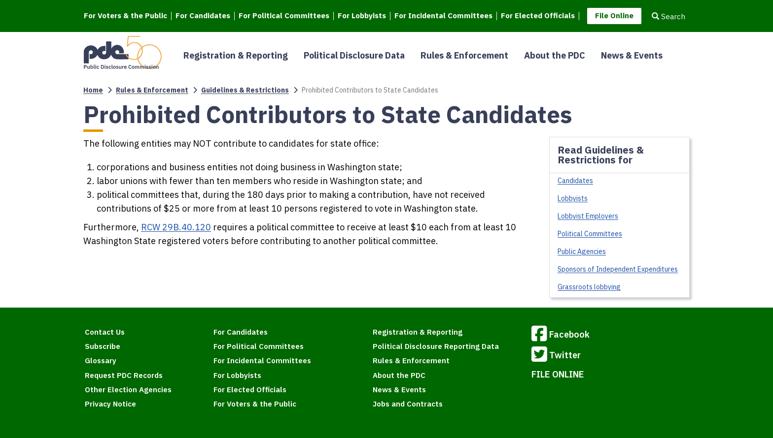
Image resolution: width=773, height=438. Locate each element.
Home (93, 90)
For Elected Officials (538, 16)
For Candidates (203, 16)
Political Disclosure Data (354, 55)
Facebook (560, 335)
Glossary (100, 360)
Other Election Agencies (128, 389)
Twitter (556, 355)
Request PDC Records (124, 375)
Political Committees (590, 233)
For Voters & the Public (125, 16)
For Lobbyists (362, 16)
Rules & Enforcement (464, 55)
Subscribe (102, 346)
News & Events (632, 55)
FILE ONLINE (557, 374)
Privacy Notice (110, 403)
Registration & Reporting (235, 55)
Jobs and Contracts (408, 403)
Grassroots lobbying (589, 286)
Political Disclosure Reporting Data (436, 346)
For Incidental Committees (443, 16)
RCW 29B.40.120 (176, 227)
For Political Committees (284, 16)
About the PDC (554, 55)
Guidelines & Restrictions (245, 90)
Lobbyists (573, 198)
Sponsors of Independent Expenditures (618, 269)
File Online (614, 15)
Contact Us (105, 332)
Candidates (575, 180)
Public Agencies (582, 251)
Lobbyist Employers (588, 216)
